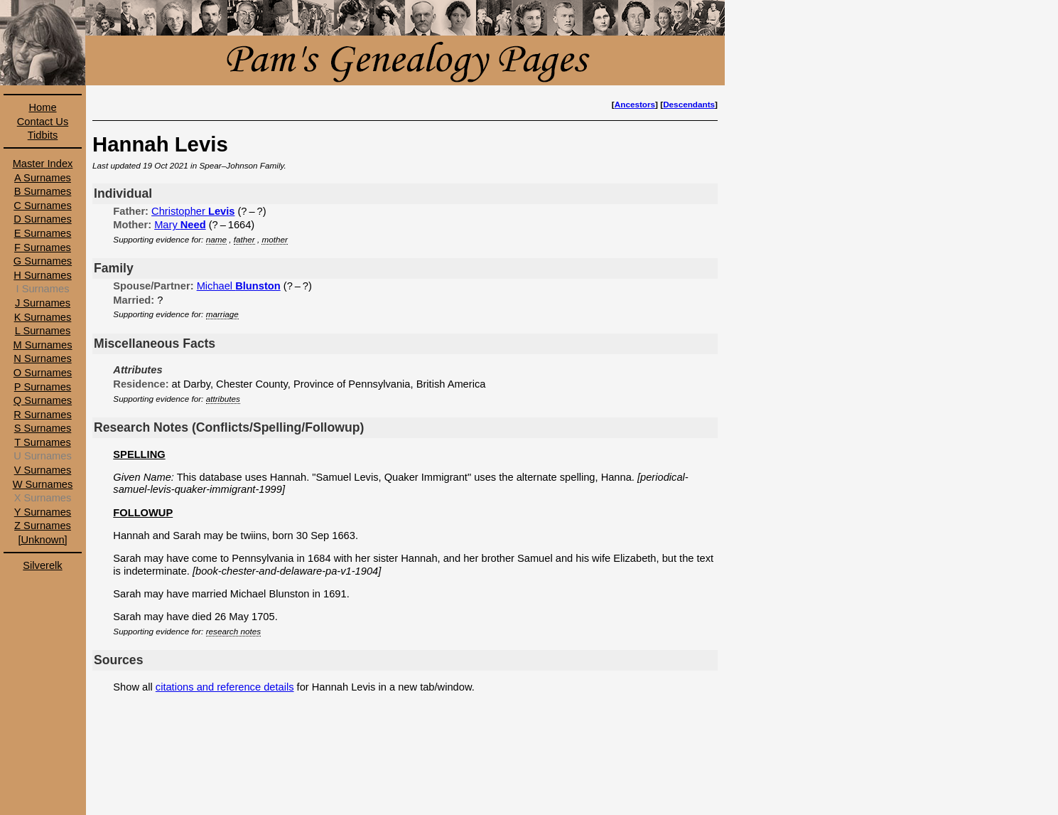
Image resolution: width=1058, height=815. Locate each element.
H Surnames (42, 275)
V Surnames (43, 470)
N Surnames (42, 358)
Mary (179, 224)
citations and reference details (225, 687)
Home (42, 107)
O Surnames (43, 372)
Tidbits (43, 135)
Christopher (192, 211)
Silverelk (42, 565)
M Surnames (42, 345)
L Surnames (42, 330)
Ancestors (635, 104)
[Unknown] (42, 539)
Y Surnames (42, 512)
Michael (239, 286)
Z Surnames (42, 525)
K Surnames (43, 317)
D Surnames (42, 219)
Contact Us (43, 121)
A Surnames (42, 177)
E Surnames (43, 233)
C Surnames (42, 205)
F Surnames (42, 247)
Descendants (689, 104)
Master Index (43, 163)
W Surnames (43, 484)
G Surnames (43, 261)
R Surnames (42, 414)
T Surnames (42, 442)
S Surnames (43, 428)
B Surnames (43, 191)
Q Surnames (43, 400)
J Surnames (42, 303)
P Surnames (42, 387)
